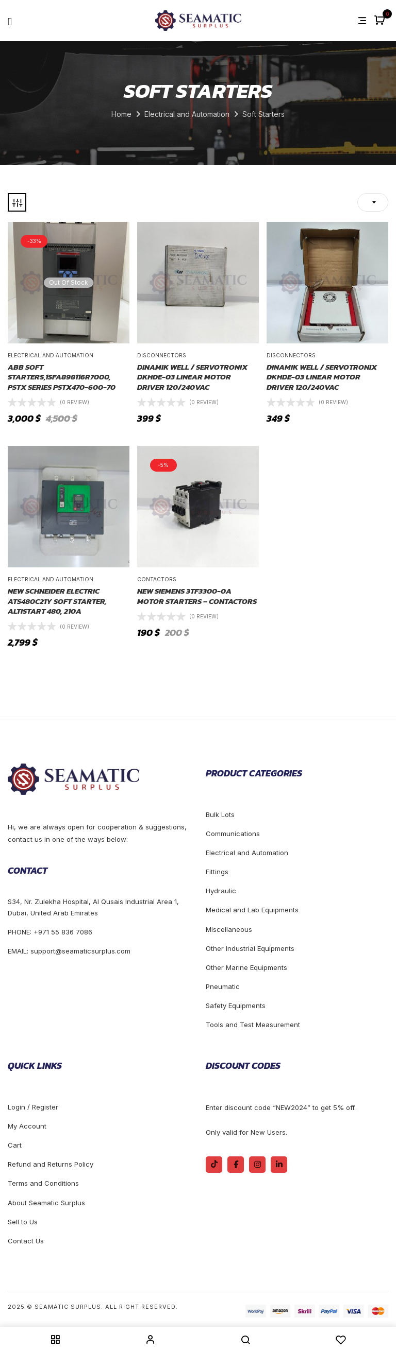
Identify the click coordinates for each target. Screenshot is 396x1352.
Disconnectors (161, 355)
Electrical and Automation (186, 114)
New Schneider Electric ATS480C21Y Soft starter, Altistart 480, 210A (57, 601)
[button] (380, 21)
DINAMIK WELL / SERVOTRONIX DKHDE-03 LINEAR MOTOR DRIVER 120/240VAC (192, 377)
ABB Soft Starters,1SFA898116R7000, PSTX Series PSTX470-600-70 (62, 377)
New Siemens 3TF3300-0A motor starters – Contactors (197, 596)
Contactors (156, 579)
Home (121, 114)
